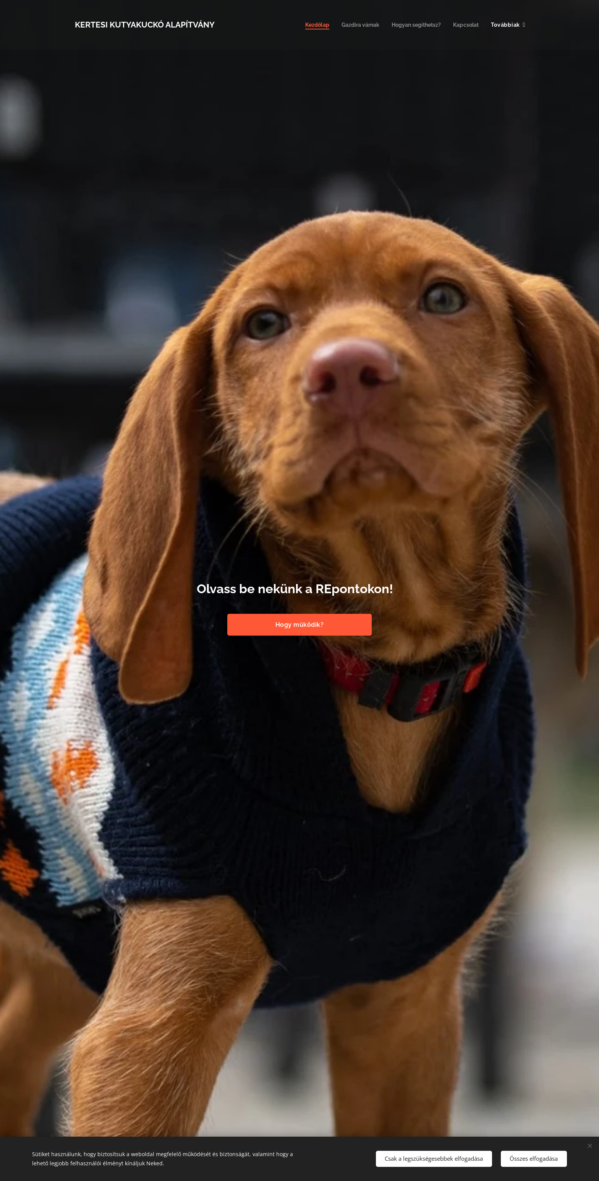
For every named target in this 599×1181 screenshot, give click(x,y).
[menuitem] (308, 24)
